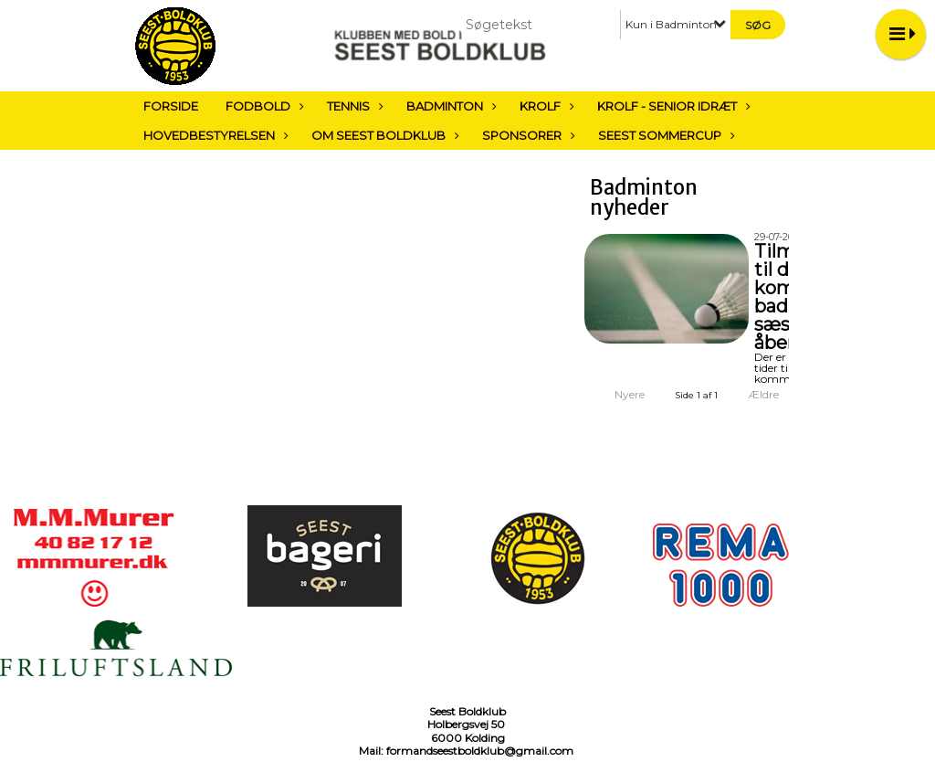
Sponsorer (526, 135)
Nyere (618, 394)
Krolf (545, 106)
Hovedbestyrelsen (213, 135)
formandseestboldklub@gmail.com (479, 750)
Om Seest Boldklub (383, 135)
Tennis (353, 106)
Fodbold (262, 106)
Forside (170, 106)
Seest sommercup (664, 135)
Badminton (449, 106)
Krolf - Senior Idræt (671, 106)
